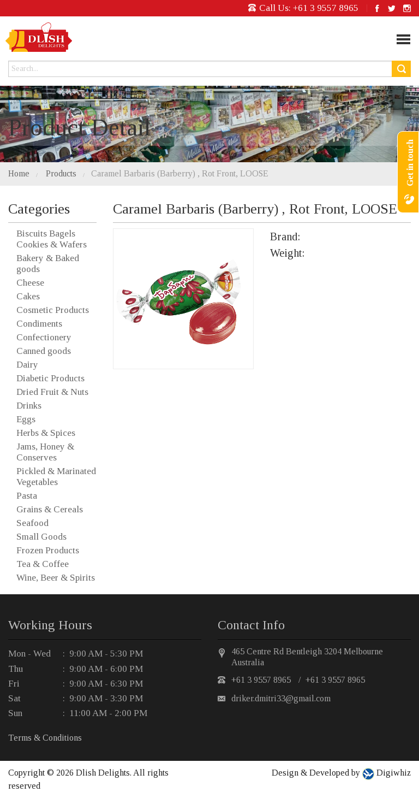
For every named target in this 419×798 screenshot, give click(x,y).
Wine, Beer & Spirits (55, 577)
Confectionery (43, 337)
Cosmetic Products (52, 310)
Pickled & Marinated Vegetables (56, 476)
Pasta (26, 495)
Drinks (28, 405)
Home (18, 173)
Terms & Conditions (45, 737)
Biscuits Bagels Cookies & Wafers (51, 239)
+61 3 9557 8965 (325, 8)
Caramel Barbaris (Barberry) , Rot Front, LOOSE (179, 173)
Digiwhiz (392, 772)
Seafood (32, 523)
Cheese (30, 282)
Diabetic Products (50, 378)
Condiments (39, 323)
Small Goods (41, 536)
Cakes (28, 296)
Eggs (25, 419)
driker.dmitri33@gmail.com (281, 698)
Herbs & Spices (45, 433)
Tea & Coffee (42, 564)
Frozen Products (47, 550)
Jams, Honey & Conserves (45, 452)
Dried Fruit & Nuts (52, 392)
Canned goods (43, 351)
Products (61, 173)
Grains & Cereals (49, 509)
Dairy (27, 364)
